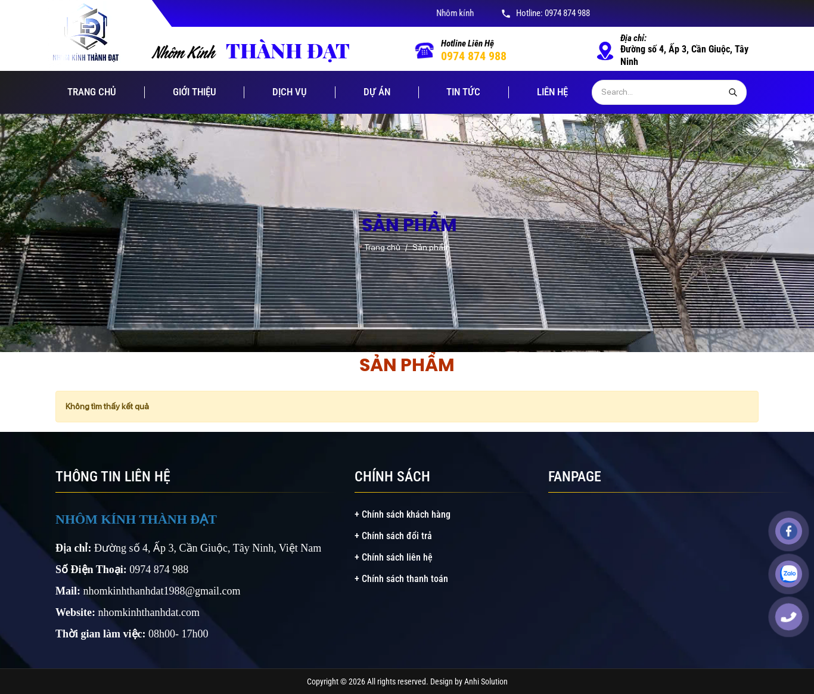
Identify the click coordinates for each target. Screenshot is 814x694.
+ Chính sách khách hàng (403, 514)
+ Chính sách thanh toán (401, 578)
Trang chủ (91, 92)
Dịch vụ (289, 92)
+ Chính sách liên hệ (394, 557)
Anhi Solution (486, 681)
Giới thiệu (194, 92)
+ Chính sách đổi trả (393, 535)
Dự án (376, 92)
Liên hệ (552, 92)
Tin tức (463, 92)
